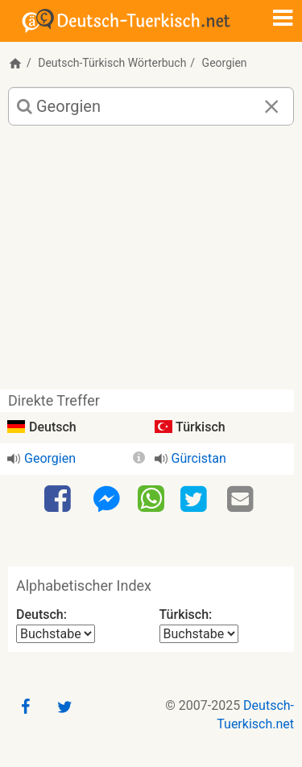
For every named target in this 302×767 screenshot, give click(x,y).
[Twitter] (195, 500)
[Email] (242, 500)
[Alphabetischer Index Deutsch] (55, 634)
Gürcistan (199, 458)
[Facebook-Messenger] (106, 500)
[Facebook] (59, 500)
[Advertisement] (151, 264)
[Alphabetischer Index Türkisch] (198, 634)
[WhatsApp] (151, 498)
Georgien (50, 458)
